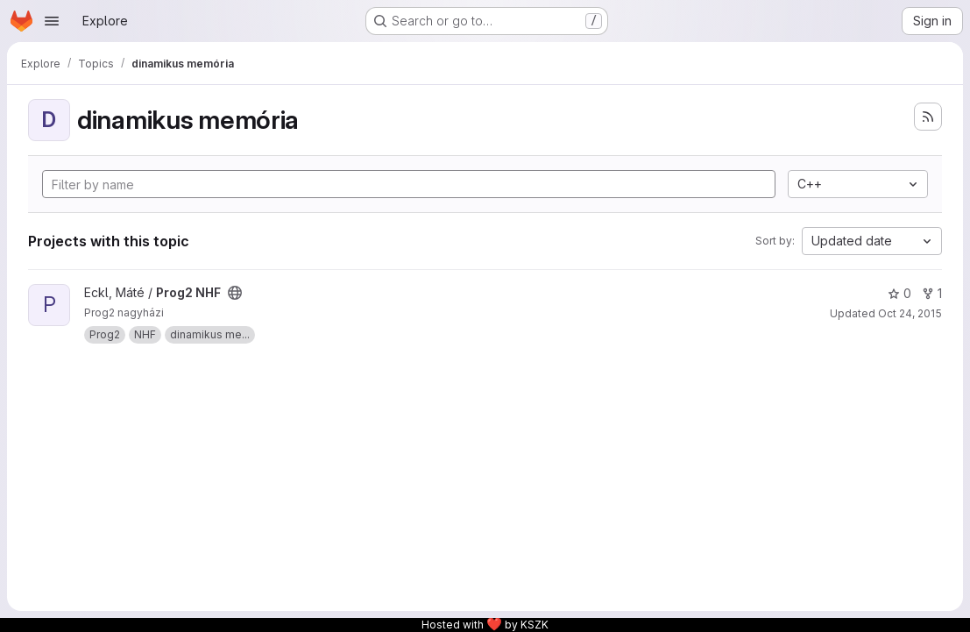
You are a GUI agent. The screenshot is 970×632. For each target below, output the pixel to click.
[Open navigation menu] (52, 21)
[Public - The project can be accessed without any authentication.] (235, 293)
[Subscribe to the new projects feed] (928, 117)
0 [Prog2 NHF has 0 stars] (899, 293)
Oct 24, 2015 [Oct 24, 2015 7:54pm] (910, 313)
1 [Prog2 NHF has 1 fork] (932, 293)
